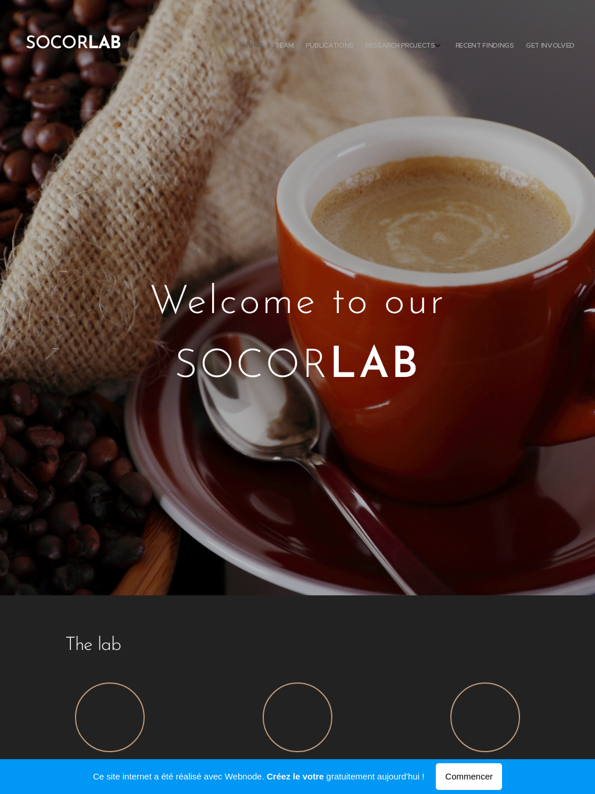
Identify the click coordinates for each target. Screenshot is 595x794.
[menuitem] (509, 46)
